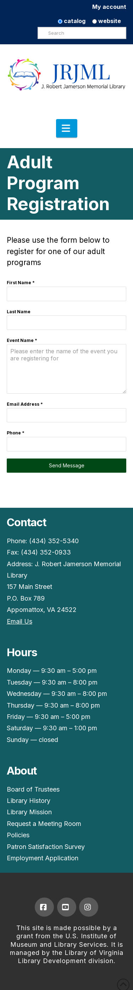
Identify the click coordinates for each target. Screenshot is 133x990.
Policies (18, 835)
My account (109, 6)
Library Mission (29, 812)
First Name (21, 282)
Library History (28, 800)
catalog (71, 20)
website (106, 20)
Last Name (19, 311)
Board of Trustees (33, 789)
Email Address (25, 404)
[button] (66, 128)
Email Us (19, 621)
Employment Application (42, 858)
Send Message (66, 465)
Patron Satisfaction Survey (46, 846)
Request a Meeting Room (44, 823)
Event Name (22, 340)
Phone (15, 432)
